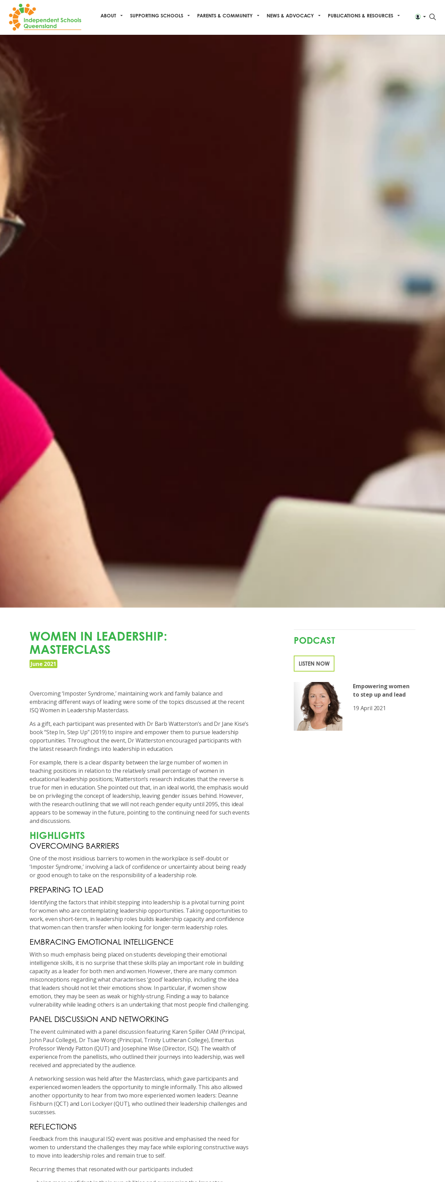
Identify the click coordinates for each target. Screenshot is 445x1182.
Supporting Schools (156, 15)
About (108, 15)
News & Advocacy (290, 15)
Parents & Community (225, 15)
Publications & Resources (360, 15)
